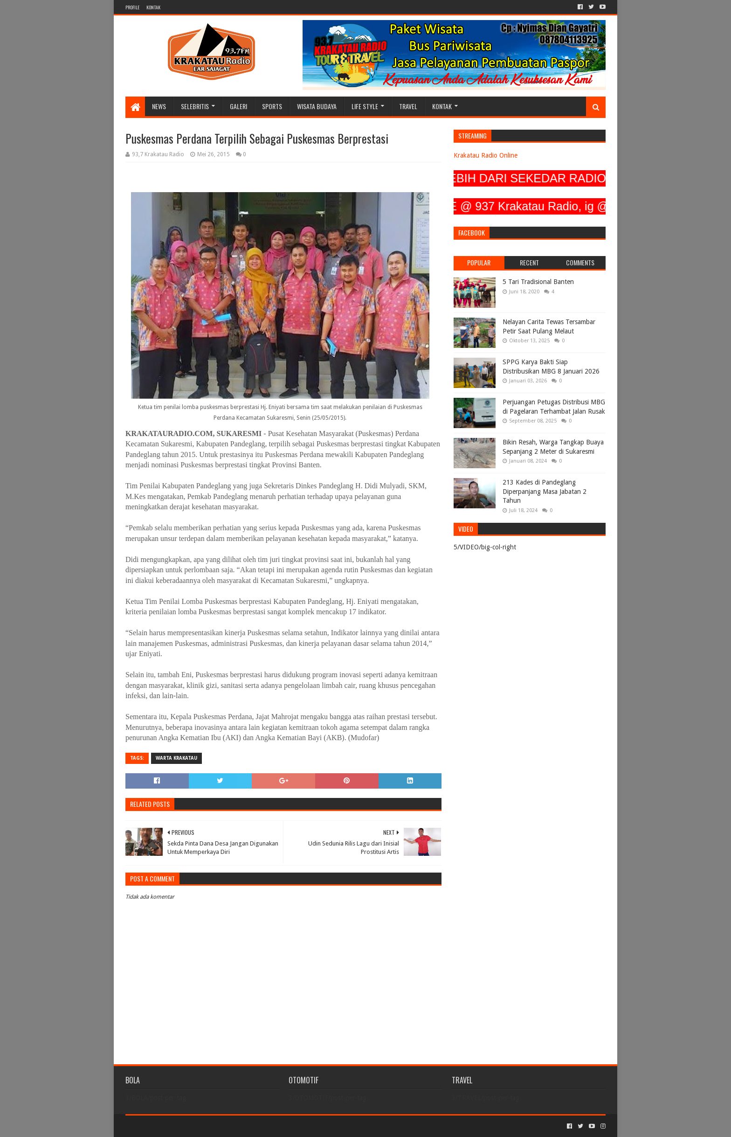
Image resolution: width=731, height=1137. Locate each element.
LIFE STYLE (365, 106)
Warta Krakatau (176, 758)
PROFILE (132, 7)
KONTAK (153, 7)
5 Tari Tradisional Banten (538, 281)
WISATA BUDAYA (317, 106)
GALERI (238, 106)
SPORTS (272, 106)
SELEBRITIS (195, 106)
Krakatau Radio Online (485, 155)
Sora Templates (177, 1126)
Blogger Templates (230, 1126)
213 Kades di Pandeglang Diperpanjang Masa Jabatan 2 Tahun (544, 491)
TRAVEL (408, 106)
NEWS (159, 106)
